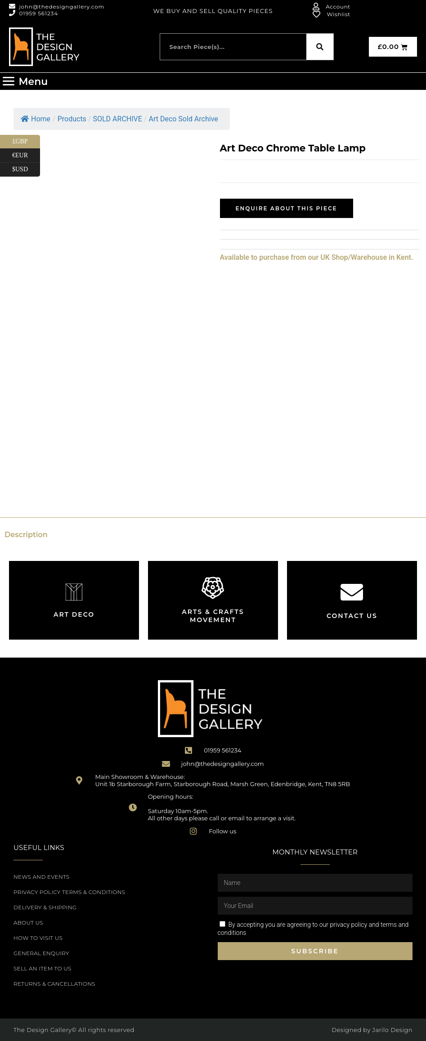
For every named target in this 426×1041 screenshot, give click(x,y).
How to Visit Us (38, 937)
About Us (28, 922)
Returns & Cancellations (54, 983)
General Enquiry (41, 953)
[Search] (319, 47)
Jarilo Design (392, 1029)
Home (35, 119)
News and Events (41, 876)
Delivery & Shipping (44, 907)
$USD (26, 170)
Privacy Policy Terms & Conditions (69, 892)
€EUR (26, 156)
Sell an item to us (42, 968)
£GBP (26, 142)
